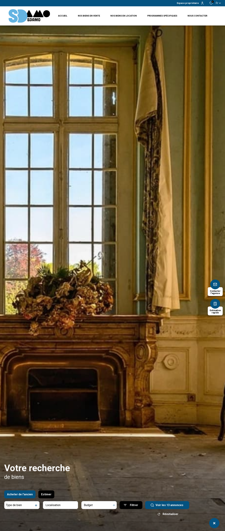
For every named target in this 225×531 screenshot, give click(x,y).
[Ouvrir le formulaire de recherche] (131, 509)
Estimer (46, 497)
